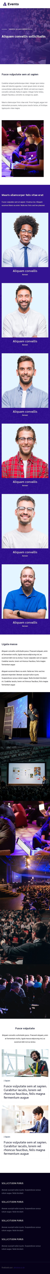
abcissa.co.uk (19, 1267)
